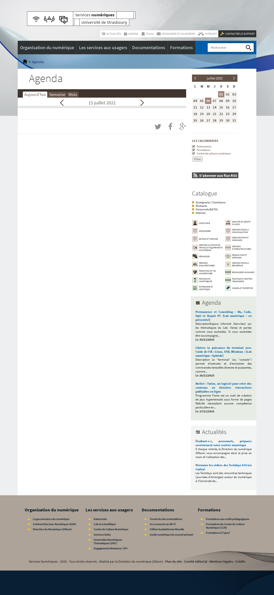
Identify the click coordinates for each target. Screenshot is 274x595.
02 (227, 94)
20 (208, 114)
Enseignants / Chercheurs (211, 202)
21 (214, 114)
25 (195, 120)
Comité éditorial (195, 561)
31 (234, 120)
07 (214, 101)
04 (195, 101)
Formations (203, 150)
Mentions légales (221, 561)
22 (221, 114)
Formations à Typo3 (218, 532)
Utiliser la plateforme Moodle (167, 529)
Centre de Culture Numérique (111, 529)
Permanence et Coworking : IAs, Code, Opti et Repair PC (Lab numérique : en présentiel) (223, 316)
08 (221, 101)
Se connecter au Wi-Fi (163, 524)
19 (202, 114)
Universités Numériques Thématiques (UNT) (108, 541)
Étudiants (201, 206)
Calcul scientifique (105, 524)
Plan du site (173, 561)
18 (195, 114)
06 (208, 101)
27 (208, 120)
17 (234, 107)
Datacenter (100, 519)
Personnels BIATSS (207, 209)
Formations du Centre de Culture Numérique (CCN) (225, 525)
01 (221, 94)
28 (214, 120)
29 (221, 120)
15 (221, 107)
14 (214, 107)
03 (234, 94)
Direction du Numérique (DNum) (52, 529)
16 (227, 107)
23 (227, 114)
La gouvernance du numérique (51, 519)
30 (227, 120)
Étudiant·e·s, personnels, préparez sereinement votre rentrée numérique (223, 443)
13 (208, 107)
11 (195, 107)
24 (234, 114)
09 (227, 101)
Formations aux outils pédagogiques (227, 519)
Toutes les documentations (166, 519)
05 (202, 101)
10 (234, 101)
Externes (201, 213)
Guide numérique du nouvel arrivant (171, 534)
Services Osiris (102, 534)
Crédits (240, 561)
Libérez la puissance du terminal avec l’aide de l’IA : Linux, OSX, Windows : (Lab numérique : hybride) (223, 352)
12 (202, 107)
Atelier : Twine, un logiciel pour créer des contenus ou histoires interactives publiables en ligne (223, 387)
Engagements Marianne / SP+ (111, 548)
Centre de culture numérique (214, 153)
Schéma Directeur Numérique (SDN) (54, 524)
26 (202, 120)
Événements (204, 146)
